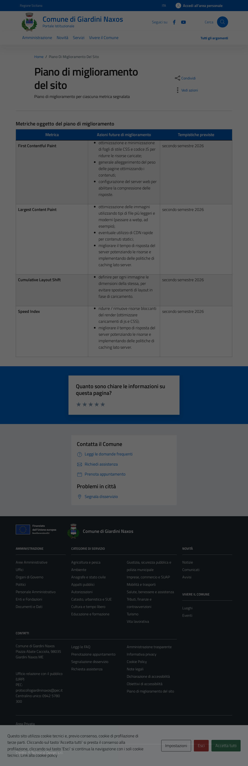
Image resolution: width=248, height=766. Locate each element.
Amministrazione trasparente (149, 647)
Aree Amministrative (31, 562)
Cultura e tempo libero (88, 606)
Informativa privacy (141, 654)
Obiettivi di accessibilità (144, 684)
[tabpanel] (124, 169)
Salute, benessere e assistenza (150, 592)
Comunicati (190, 569)
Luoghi (187, 608)
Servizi (78, 37)
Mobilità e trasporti (141, 584)
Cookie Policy (137, 661)
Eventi (187, 615)
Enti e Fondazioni (29, 599)
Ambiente (78, 569)
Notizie (187, 562)
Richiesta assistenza (86, 669)
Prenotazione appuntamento (93, 654)
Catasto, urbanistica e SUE (91, 599)
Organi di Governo (29, 577)
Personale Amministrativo (36, 592)
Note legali (135, 669)
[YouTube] (181, 21)
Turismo (132, 614)
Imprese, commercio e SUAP (148, 577)
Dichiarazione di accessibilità (148, 676)
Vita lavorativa (138, 621)
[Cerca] (222, 21)
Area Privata (25, 723)
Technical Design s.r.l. (47, 752)
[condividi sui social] (185, 78)
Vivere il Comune (103, 37)
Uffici (19, 569)
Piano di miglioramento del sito (150, 691)
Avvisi (186, 577)
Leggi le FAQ (80, 647)
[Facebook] (172, 21)
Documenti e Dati (29, 606)
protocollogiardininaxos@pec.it (39, 690)
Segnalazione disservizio (89, 661)
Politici (21, 584)
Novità (62, 37)
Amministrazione (37, 37)
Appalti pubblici (82, 584)
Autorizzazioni (82, 592)
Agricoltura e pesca (85, 562)
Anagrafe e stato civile (88, 577)
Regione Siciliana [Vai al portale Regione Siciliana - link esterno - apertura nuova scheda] (31, 5)
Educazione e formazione (90, 614)
